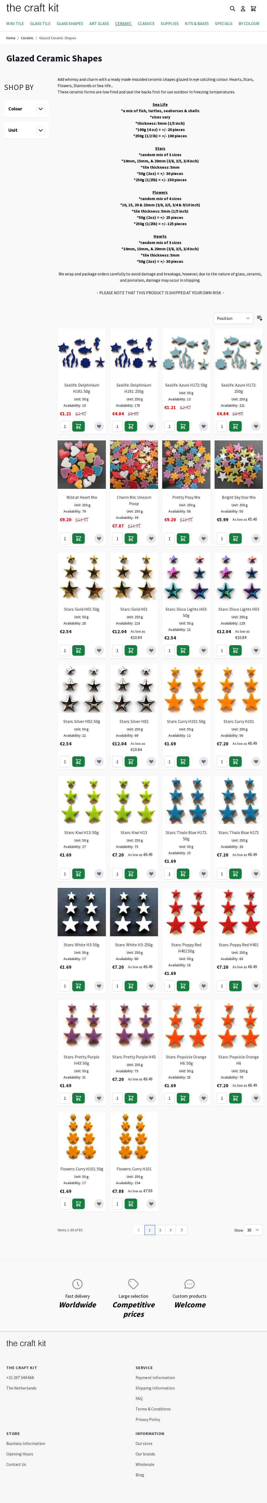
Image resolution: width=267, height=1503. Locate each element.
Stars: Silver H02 (134, 721)
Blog (140, 1474)
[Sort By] (233, 318)
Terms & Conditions (153, 1408)
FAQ (139, 1398)
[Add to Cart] (78, 426)
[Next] (182, 1230)
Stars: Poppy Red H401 (239, 944)
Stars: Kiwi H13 (134, 832)
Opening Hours (19, 1453)
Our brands (145, 1453)
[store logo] (38, 8)
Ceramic (123, 23)
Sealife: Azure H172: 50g (186, 385)
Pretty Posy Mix (186, 497)
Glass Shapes (70, 23)
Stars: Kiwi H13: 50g (81, 832)
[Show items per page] (253, 1230)
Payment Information (155, 1377)
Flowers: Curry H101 (134, 1168)
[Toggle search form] (232, 8)
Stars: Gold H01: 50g (81, 609)
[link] (139, 1230)
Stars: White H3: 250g (134, 944)
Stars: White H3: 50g (81, 944)
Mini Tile (15, 23)
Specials (223, 23)
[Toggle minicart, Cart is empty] (253, 8)
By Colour (249, 23)
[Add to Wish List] (99, 426)
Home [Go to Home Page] (10, 38)
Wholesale (145, 1464)
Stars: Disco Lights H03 (239, 609)
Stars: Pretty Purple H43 (134, 1056)
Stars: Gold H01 (134, 609)
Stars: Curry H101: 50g (186, 721)
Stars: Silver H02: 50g (81, 721)
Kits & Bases (197, 23)
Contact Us (16, 1464)
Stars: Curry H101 (239, 721)
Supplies (170, 23)
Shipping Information (155, 1388)
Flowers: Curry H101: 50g (81, 1168)
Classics (146, 23)
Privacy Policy (148, 1419)
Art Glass (99, 23)
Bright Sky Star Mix (239, 497)
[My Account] (243, 8)
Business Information (25, 1443)
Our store (144, 1443)
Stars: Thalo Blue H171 (239, 832)
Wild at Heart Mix (81, 497)
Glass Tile (40, 23)
